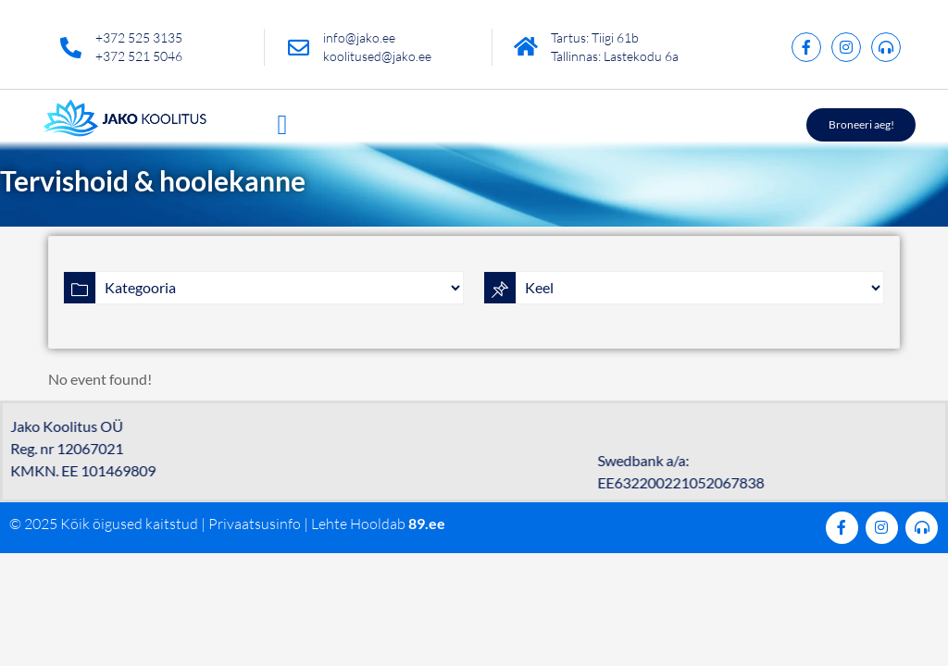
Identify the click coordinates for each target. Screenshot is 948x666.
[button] (282, 124)
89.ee (426, 523)
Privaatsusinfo (254, 523)
